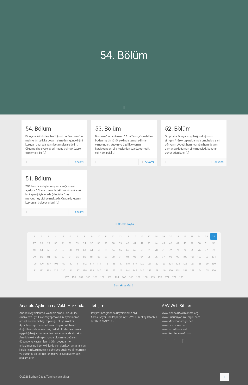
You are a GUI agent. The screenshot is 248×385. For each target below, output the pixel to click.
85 (77, 256)
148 (156, 270)
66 (127, 249)
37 (106, 243)
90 (113, 256)
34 (84, 243)
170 (160, 277)
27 (34, 243)
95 (149, 256)
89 (106, 256)
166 (131, 277)
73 (177, 249)
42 (141, 243)
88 (98, 256)
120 (142, 263)
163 (109, 277)
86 (84, 256)
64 (113, 249)
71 (163, 249)
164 (117, 277)
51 (206, 243)
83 (63, 256)
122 (156, 263)
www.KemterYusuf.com (176, 333)
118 (127, 263)
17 (149, 236)
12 (113, 236)
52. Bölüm (178, 128)
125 (177, 263)
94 (141, 256)
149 (163, 270)
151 (177, 270)
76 (199, 249)
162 (102, 277)
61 (91, 249)
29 (48, 243)
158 (73, 277)
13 (120, 236)
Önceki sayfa (124, 224)
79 (34, 256)
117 (120, 263)
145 (134, 270)
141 (106, 270)
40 (127, 243)
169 (152, 277)
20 (170, 236)
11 (106, 236)
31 (63, 243)
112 (84, 263)
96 (156, 256)
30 (55, 243)
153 (192, 270)
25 (206, 236)
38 (113, 243)
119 (134, 263)
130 (213, 263)
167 (138, 277)
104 (213, 256)
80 (41, 256)
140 (98, 270)
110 (70, 263)
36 (98, 243)
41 (134, 243)
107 (48, 263)
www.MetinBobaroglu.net (177, 321)
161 (95, 277)
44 (156, 243)
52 (213, 243)
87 (91, 256)
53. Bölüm (108, 128)
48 (184, 243)
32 (70, 243)
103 (206, 256)
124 (170, 263)
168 (145, 277)
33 (77, 243)
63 (106, 249)
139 (91, 270)
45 (163, 243)
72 (170, 249)
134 (55, 270)
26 (213, 236)
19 (163, 236)
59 (77, 249)
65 (120, 249)
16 (141, 236)
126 (185, 263)
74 (184, 249)
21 (177, 236)
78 (213, 249)
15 (134, 236)
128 (199, 263)
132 (41, 270)
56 (55, 249)
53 (34, 249)
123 (163, 263)
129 (206, 263)
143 (120, 270)
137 (77, 270)
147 (149, 270)
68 (141, 249)
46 (170, 243)
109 (63, 263)
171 (167, 277)
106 (41, 263)
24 (199, 236)
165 (124, 277)
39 (120, 243)
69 (149, 249)
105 (34, 263)
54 (41, 249)
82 (55, 256)
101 (192, 256)
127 (192, 263)
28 (41, 243)
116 (113, 263)
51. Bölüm (38, 178)
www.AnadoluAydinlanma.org (180, 313)
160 (88, 277)
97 (163, 256)
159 (81, 277)
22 (184, 236)
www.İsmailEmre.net (174, 329)
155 (206, 270)
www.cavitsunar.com (174, 325)
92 (127, 256)
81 (48, 256)
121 (149, 263)
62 (98, 249)
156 (213, 270)
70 (156, 249)
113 (91, 263)
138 (84, 270)
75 (192, 249)
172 (174, 277)
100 (185, 256)
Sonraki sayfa (124, 285)
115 (106, 263)
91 (120, 256)
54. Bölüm (38, 128)
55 (48, 249)
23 (192, 236)
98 (170, 256)
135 (63, 270)
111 (77, 263)
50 (199, 243)
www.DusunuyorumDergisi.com (181, 317)
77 (206, 249)
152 (185, 270)
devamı (79, 162)
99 (177, 256)
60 (84, 249)
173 (181, 277)
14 (127, 236)
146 (142, 270)
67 (134, 249)
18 (156, 236)
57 (63, 249)
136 (70, 270)
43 (149, 243)
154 (199, 270)
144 (127, 270)
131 (34, 270)
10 (98, 236)
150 (170, 270)
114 (98, 263)
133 (48, 270)
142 (113, 270)
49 (192, 243)
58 (70, 249)
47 (177, 243)
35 (91, 243)
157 (66, 277)
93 (134, 256)
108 (55, 263)
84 (70, 256)
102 (199, 256)
